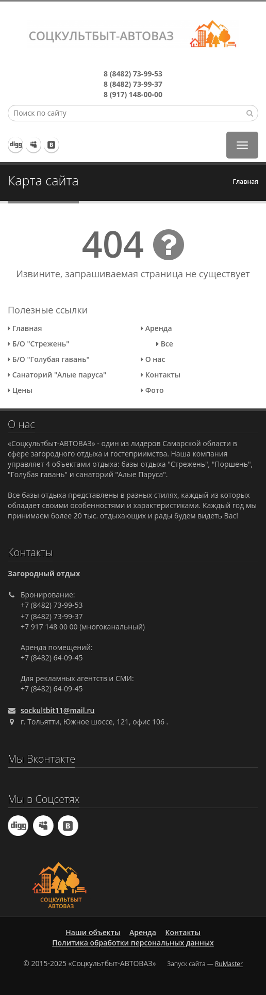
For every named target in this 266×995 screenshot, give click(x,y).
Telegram (16, 144)
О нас (153, 359)
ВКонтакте (51, 144)
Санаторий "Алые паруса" (57, 375)
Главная (245, 181)
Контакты (160, 375)
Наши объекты (92, 932)
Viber (33, 144)
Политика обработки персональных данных (133, 942)
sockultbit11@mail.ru (57, 710)
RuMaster (229, 963)
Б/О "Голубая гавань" (49, 359)
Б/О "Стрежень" (38, 344)
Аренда (156, 328)
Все (164, 344)
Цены (20, 390)
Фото (152, 390)
